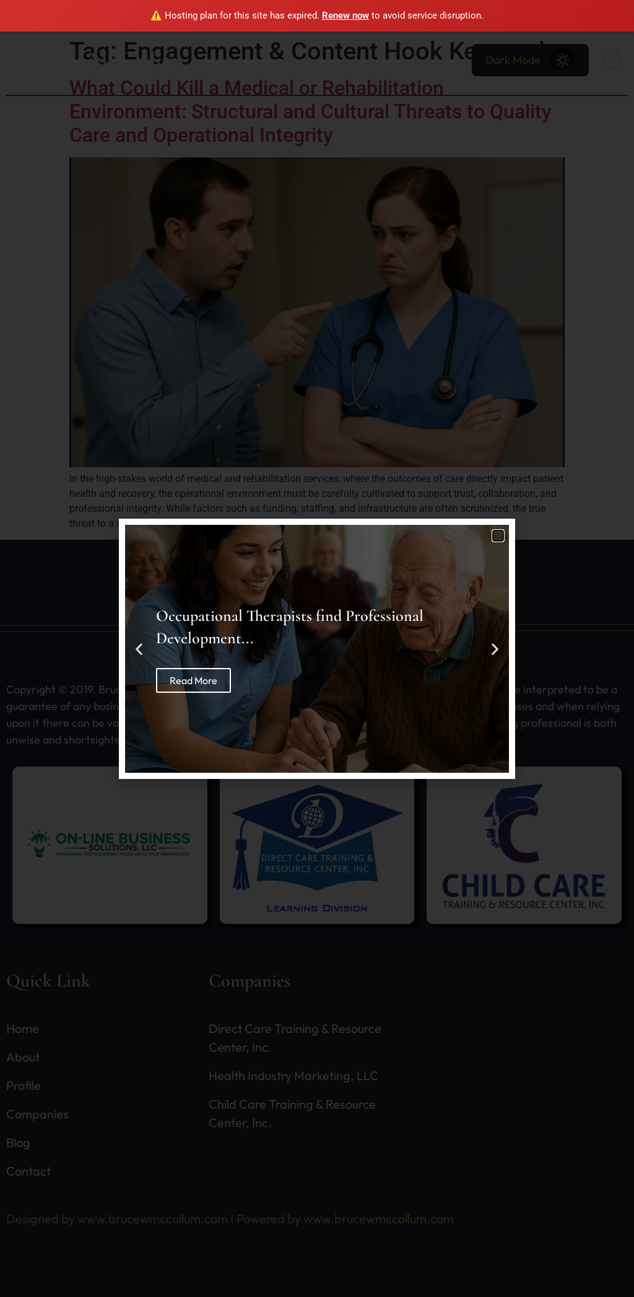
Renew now (345, 15)
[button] (498, 535)
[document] (317, 648)
